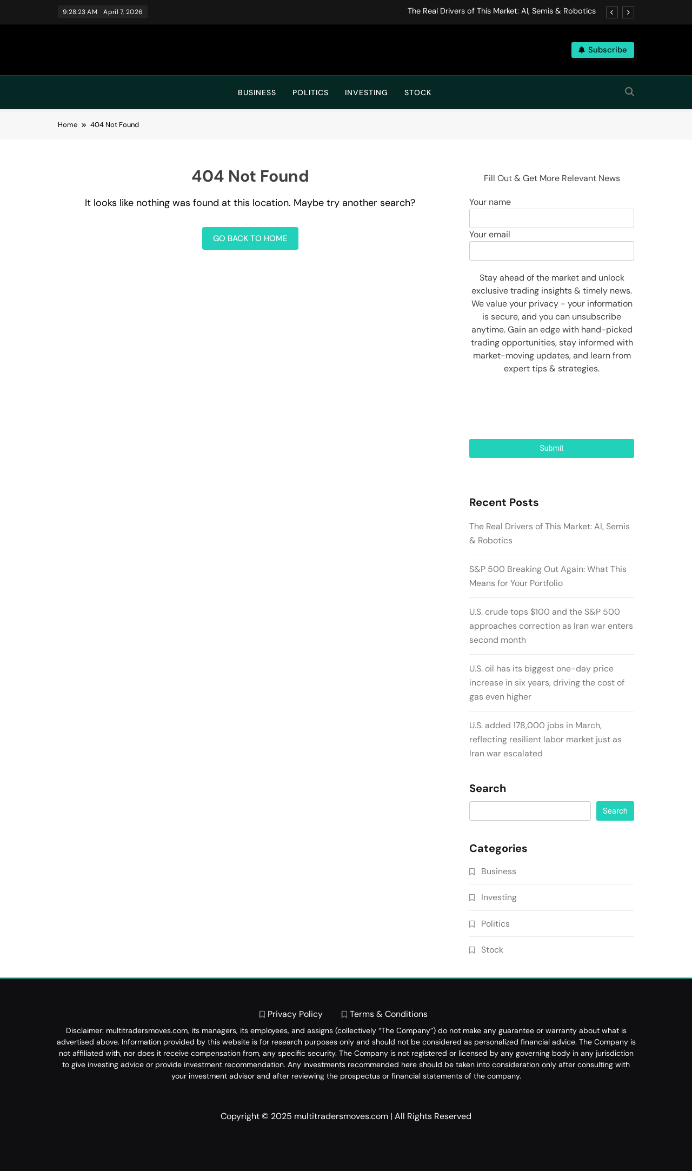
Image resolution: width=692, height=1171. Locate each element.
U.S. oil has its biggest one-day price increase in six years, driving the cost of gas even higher (546, 682)
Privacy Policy (295, 1014)
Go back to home (250, 238)
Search (487, 788)
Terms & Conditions (389, 1014)
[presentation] (552, 407)
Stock (417, 92)
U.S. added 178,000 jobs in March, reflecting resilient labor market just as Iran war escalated (545, 739)
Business (257, 92)
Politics (310, 92)
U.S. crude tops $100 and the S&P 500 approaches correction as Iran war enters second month (551, 626)
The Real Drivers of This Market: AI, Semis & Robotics (502, 11)
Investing (366, 92)
